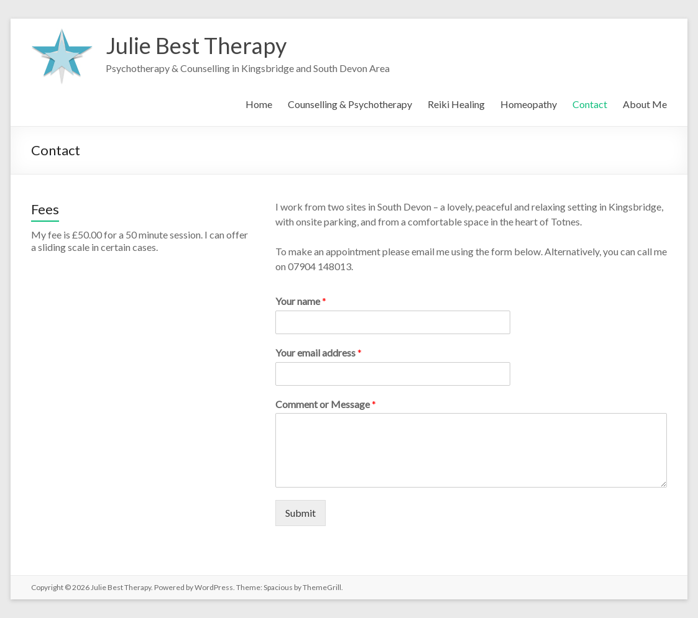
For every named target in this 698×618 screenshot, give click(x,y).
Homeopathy (528, 104)
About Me (645, 104)
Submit (300, 513)
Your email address (318, 352)
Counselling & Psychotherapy (350, 104)
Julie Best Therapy (196, 45)
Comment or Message (325, 404)
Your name (300, 301)
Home (259, 104)
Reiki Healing (456, 104)
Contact (589, 104)
